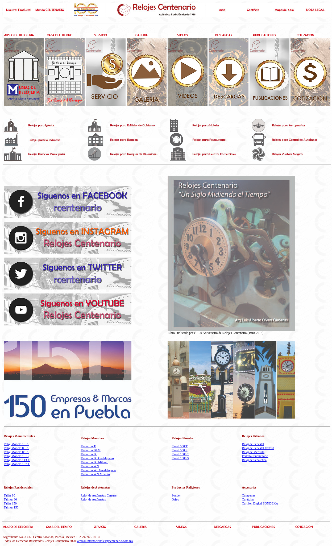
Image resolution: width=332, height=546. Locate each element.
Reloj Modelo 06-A (16, 452)
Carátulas (248, 499)
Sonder (176, 495)
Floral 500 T (180, 446)
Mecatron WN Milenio (95, 474)
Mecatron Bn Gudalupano (97, 458)
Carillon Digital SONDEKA (260, 503)
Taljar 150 (10, 503)
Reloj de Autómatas (93, 499)
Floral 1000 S (180, 458)
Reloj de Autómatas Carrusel (99, 495)
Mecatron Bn (89, 454)
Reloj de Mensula (253, 452)
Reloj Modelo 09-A (16, 448)
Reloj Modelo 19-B (16, 456)
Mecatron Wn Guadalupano (98, 470)
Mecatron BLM (91, 450)
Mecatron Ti (88, 446)
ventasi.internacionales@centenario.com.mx (105, 541)
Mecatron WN (90, 466)
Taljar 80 (9, 495)
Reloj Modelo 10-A (16, 444)
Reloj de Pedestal (253, 444)
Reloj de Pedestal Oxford (258, 448)
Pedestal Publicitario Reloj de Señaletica (255, 458)
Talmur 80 (10, 499)
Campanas (248, 495)
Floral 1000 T (180, 454)
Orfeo (175, 499)
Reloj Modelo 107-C (17, 464)
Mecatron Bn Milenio (94, 462)
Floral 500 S (179, 450)
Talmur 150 (11, 507)
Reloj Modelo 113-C (17, 460)
